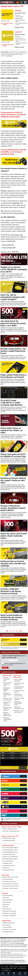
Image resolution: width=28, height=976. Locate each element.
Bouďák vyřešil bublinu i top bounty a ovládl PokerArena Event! (13, 351)
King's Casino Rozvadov (7, 899)
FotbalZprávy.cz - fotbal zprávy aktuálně (6, 689)
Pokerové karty (6, 897)
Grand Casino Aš (6, 904)
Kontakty (6, 966)
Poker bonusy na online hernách (9, 881)
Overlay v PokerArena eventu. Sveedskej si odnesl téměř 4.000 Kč (13, 508)
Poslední (21, 631)
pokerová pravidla (19, 213)
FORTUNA (18, 10)
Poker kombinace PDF (9, 247)
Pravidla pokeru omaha (7, 863)
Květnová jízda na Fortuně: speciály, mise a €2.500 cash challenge (13, 563)
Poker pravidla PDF (8, 245)
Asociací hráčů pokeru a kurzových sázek (18, 946)
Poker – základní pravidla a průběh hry (10, 847)
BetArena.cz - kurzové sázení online (6, 679)
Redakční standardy (14, 966)
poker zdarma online (17, 235)
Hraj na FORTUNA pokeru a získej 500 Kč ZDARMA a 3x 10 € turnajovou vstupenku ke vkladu (13, 152)
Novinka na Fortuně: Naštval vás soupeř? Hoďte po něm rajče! (13, 480)
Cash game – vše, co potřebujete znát (10, 856)
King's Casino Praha (7, 902)
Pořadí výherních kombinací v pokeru (10, 849)
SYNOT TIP (18, 32)
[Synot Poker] (11, 745)
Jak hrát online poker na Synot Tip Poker (11, 886)
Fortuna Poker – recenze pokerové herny (11, 831)
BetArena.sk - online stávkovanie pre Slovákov (7, 709)
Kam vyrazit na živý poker (8, 895)
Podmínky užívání (22, 966)
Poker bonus (14, 176)
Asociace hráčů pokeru (7, 927)
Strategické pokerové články (8, 869)
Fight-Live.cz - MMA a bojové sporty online (7, 684)
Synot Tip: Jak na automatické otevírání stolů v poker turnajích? (13, 297)
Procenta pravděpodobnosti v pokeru (10, 852)
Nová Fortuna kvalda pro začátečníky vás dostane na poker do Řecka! (11, 617)
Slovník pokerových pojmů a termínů (10, 858)
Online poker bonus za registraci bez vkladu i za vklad (12, 430)
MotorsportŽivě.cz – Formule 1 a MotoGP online (7, 704)
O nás (2, 966)
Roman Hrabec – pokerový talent (9, 911)
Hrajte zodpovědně (4, 51)
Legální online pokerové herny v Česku (10, 877)
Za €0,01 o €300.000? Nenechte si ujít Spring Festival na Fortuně (11, 591)
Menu (25, 2)
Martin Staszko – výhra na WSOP (9, 913)
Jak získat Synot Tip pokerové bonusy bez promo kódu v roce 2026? (13, 323)
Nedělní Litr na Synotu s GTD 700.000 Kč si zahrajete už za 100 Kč (14, 269)
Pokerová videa (6, 867)
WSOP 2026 (5, 906)
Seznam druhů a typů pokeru (8, 865)
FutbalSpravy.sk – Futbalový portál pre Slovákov (18, 703)
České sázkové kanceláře (8, 931)
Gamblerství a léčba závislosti (9, 922)
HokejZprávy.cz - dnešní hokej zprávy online (7, 695)
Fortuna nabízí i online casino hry (9, 929)
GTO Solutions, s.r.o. (7, 970)
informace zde (9, 55)
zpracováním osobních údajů (15, 663)
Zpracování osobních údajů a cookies (8, 968)
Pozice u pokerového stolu (8, 861)
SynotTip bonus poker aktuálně (9, 838)
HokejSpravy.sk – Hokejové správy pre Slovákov (7, 719)
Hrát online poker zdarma (8, 879)
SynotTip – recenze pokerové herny (10, 828)
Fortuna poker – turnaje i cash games (10, 888)
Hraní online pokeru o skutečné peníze (10, 883)
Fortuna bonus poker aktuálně (9, 840)
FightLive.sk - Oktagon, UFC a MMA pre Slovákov (7, 714)
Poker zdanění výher (7, 924)
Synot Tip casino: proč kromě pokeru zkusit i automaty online (14, 536)
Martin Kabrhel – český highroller (9, 915)
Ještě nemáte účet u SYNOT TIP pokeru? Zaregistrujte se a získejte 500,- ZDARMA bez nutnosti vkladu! (13, 115)
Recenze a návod (6, 20)
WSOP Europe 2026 (7, 908)
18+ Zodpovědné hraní (22, 968)
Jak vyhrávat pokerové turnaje (9, 854)
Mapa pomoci (15, 961)
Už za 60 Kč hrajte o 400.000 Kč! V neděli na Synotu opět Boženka (11, 402)
